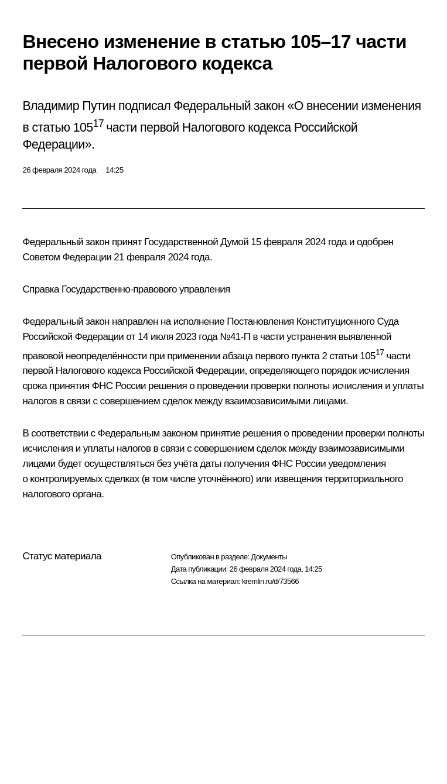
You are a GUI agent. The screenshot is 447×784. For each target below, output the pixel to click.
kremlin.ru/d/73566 (270, 581)
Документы (269, 556)
